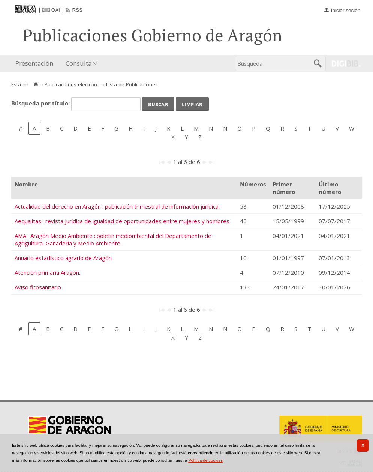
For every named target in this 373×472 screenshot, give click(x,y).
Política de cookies (205, 460)
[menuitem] (36, 63)
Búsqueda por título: (41, 103)
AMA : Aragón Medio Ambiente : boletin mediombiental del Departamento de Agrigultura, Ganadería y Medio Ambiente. (113, 239)
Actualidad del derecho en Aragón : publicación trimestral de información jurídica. (117, 206)
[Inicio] (36, 84)
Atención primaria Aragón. (47, 272)
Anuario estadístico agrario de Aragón (63, 258)
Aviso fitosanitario (38, 287)
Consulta (78, 63)
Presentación (34, 63)
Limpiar (192, 103)
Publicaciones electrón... (72, 84)
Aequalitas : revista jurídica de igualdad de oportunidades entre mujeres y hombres (122, 221)
